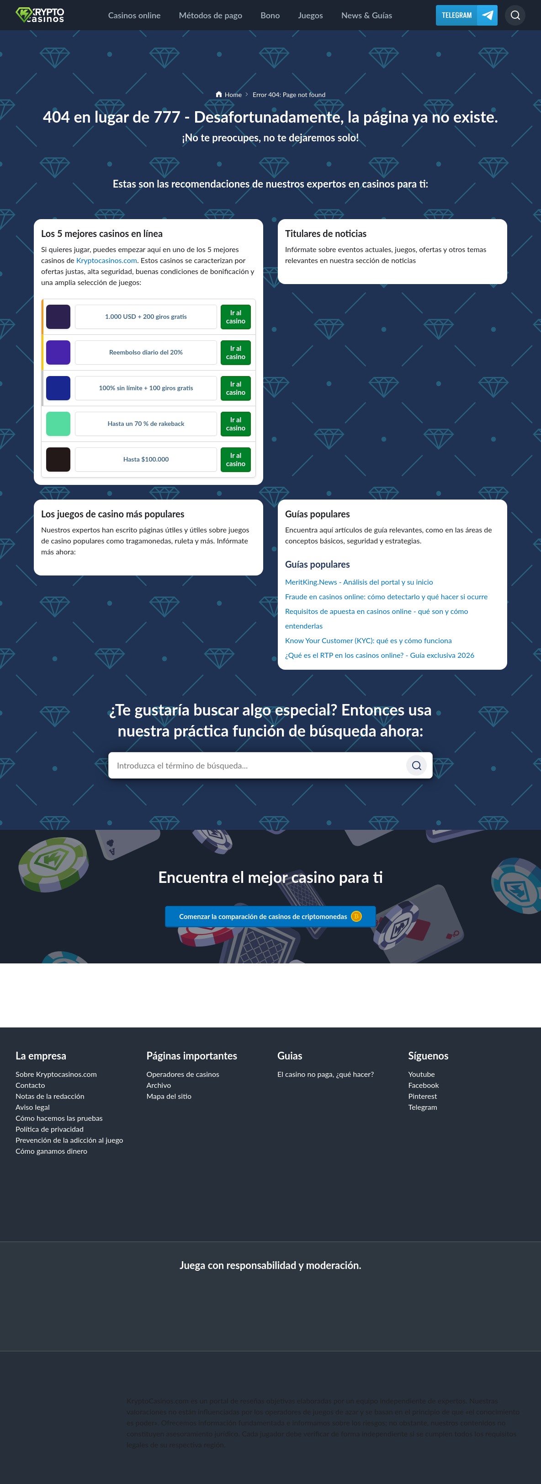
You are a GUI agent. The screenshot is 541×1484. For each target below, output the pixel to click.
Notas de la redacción (50, 1095)
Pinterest (422, 1095)
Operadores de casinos (183, 1074)
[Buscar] (515, 15)
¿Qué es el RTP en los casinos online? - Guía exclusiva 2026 (379, 655)
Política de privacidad (50, 1128)
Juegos (310, 15)
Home (233, 94)
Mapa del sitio (169, 1095)
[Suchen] (416, 765)
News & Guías (366, 15)
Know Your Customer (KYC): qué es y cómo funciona (368, 640)
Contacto (30, 1085)
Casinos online (134, 15)
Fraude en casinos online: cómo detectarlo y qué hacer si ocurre (386, 596)
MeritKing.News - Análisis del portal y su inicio (359, 581)
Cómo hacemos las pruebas (59, 1117)
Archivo (159, 1085)
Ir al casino (235, 316)
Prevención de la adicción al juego (69, 1139)
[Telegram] (467, 15)
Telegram (422, 1106)
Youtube (421, 1074)
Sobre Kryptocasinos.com (56, 1074)
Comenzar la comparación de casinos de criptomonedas (270, 916)
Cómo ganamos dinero (51, 1150)
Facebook (423, 1085)
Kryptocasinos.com (106, 260)
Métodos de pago (211, 15)
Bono (270, 15)
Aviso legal (33, 1106)
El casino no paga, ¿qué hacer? (325, 1074)
